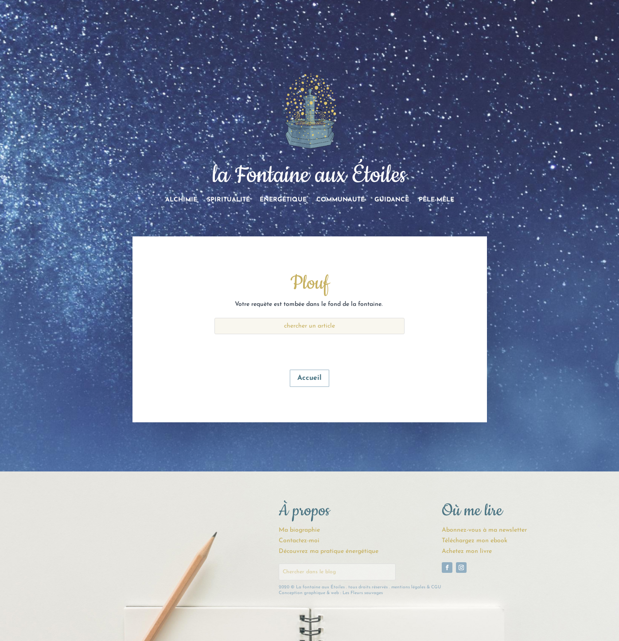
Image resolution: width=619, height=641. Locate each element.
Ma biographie (299, 530)
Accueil (309, 378)
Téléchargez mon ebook (474, 540)
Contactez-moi (299, 540)
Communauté (340, 200)
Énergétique (283, 200)
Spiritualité (228, 200)
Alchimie (181, 200)
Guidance (391, 200)
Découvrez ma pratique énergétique (328, 551)
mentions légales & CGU (416, 587)
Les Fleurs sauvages (363, 593)
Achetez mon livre (467, 551)
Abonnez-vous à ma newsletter (484, 530)
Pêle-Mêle (436, 200)
